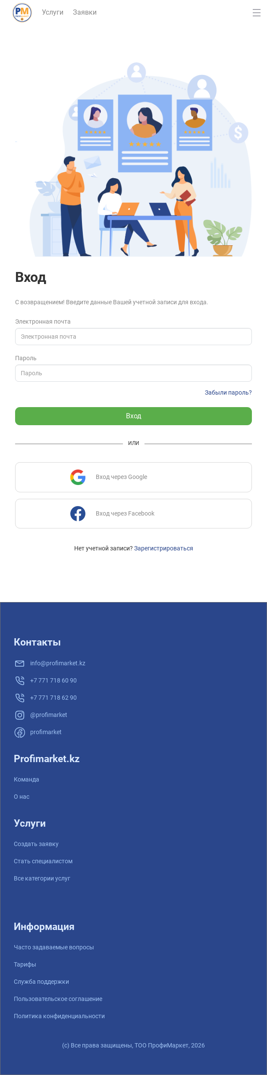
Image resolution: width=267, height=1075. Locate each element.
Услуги (52, 12)
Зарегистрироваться (163, 548)
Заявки (85, 12)
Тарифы (25, 964)
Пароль (26, 358)
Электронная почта (43, 321)
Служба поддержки (41, 981)
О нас (21, 796)
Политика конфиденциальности (59, 1016)
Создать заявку (36, 843)
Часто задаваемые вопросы (54, 947)
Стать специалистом (43, 861)
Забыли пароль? (228, 392)
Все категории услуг (42, 878)
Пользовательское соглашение (58, 998)
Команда (26, 779)
